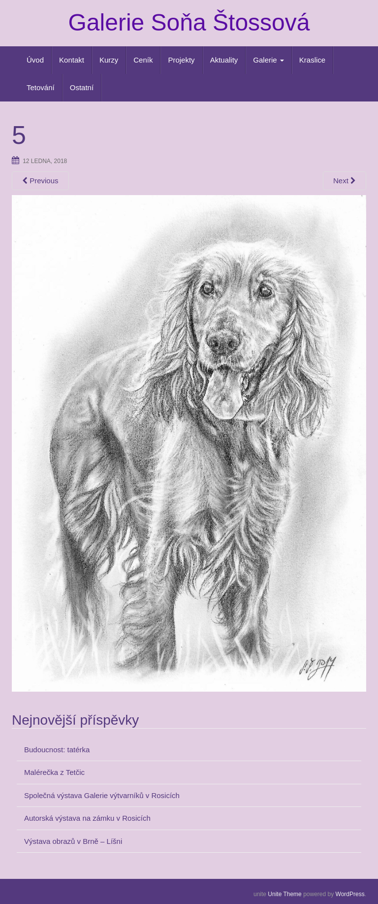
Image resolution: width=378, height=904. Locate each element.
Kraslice (312, 60)
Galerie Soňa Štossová (189, 22)
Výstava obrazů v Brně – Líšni (73, 841)
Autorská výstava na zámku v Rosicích (87, 818)
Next (344, 180)
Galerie (268, 60)
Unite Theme (284, 894)
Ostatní (82, 87)
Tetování (41, 87)
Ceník (143, 60)
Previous (40, 180)
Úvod (35, 60)
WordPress (350, 894)
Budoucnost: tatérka (57, 749)
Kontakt (71, 60)
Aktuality (224, 60)
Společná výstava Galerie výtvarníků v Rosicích (102, 795)
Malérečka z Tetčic (54, 772)
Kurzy (108, 60)
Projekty (181, 60)
